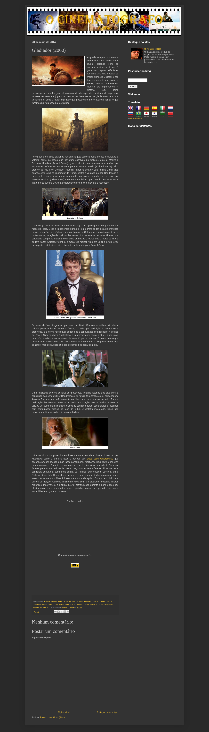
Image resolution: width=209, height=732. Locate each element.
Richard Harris (83, 604)
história (109, 601)
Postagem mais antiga (107, 712)
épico (81, 601)
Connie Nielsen (50, 601)
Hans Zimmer (99, 601)
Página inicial (63, 712)
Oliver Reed (64, 604)
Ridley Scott (95, 604)
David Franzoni (64, 601)
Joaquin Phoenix (40, 604)
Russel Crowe (107, 604)
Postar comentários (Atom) (52, 717)
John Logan (53, 604)
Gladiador (88, 601)
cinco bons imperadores (100, 458)
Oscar (73, 604)
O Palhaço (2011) (152, 49)
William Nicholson (40, 607)
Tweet (36, 612)
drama (75, 601)
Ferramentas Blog (136, 118)
